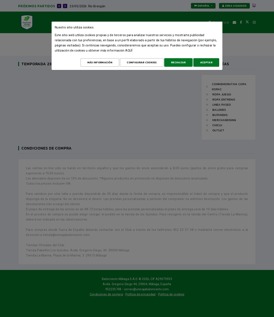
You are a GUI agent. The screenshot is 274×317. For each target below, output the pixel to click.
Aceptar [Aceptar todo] (206, 62)
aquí (128, 50)
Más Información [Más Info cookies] (100, 62)
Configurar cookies (141, 62)
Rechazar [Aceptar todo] (178, 62)
